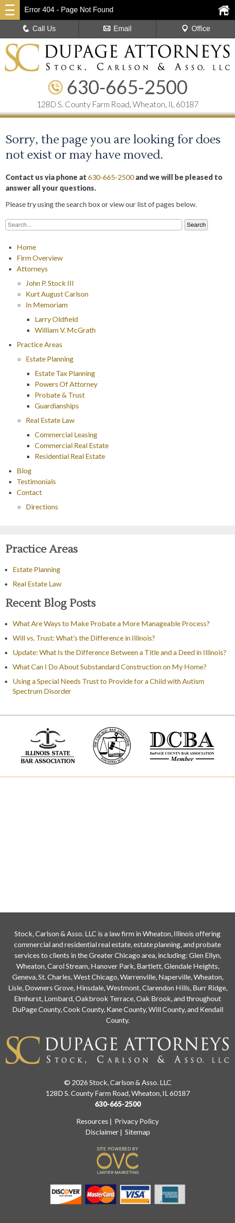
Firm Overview (40, 257)
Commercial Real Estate (72, 445)
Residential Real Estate (70, 456)
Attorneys (32, 268)
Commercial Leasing (66, 434)
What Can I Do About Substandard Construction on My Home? (110, 666)
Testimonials (36, 481)
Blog (24, 470)
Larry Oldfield (56, 319)
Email (117, 28)
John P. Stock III (50, 283)
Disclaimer (102, 1131)
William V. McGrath (65, 329)
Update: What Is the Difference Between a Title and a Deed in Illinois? (119, 652)
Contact (29, 492)
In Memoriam (47, 304)
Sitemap (137, 1131)
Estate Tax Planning (65, 373)
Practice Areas (39, 344)
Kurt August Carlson (57, 293)
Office (195, 28)
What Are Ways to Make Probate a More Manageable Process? (111, 623)
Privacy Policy (137, 1121)
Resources (92, 1121)
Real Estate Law (50, 420)
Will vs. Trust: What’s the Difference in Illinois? (84, 637)
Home (26, 247)
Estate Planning (50, 358)
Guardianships (57, 405)
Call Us (39, 28)
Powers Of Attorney (66, 384)
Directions (42, 506)
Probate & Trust (60, 394)
